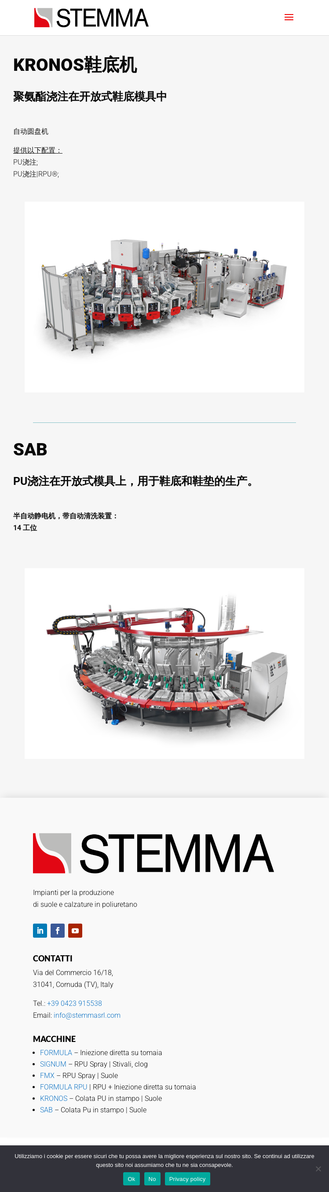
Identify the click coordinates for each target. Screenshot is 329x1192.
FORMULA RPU (64, 1087)
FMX (48, 1075)
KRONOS (53, 1098)
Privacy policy (187, 1179)
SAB (46, 1110)
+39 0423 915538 (74, 1003)
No (152, 1179)
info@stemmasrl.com (87, 1015)
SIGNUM (54, 1064)
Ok (131, 1179)
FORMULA (56, 1053)
